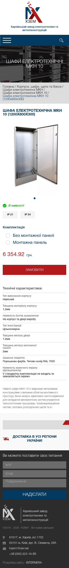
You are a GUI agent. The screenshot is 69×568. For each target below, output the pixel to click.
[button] (35, 198)
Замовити (35, 270)
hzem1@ (14, 548)
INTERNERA (34, 563)
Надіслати (34, 495)
